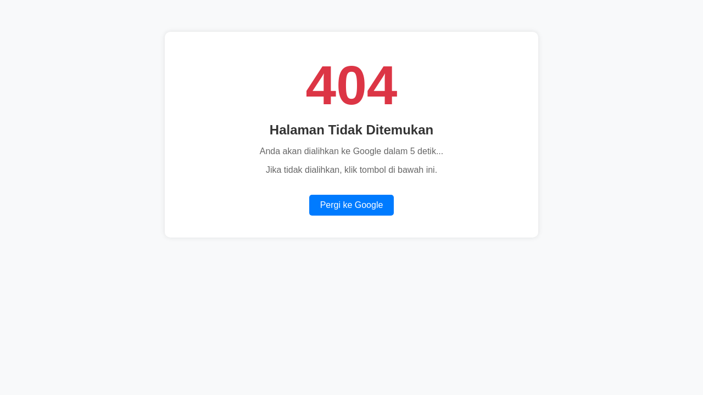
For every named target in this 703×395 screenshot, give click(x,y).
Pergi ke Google (351, 205)
